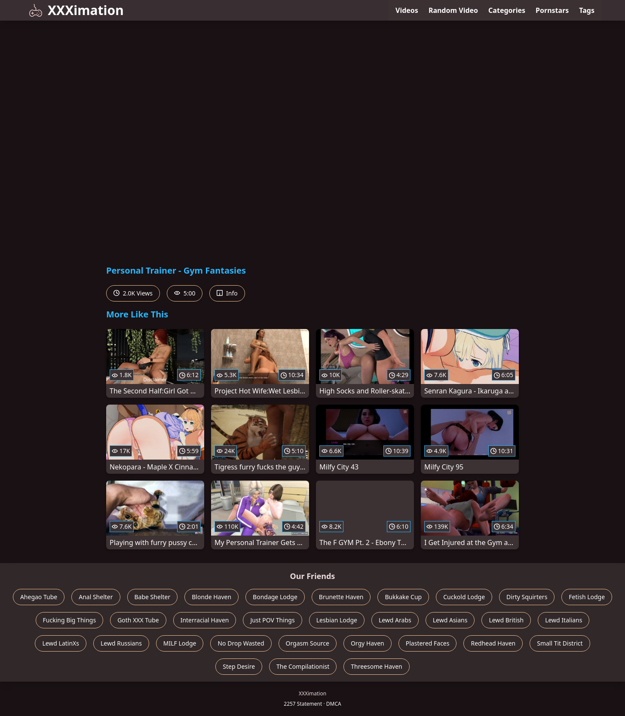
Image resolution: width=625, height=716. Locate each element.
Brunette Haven (341, 597)
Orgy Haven (367, 643)
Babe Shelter (153, 597)
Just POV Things (272, 620)
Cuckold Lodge (464, 597)
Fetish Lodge (587, 597)
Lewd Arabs (395, 620)
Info (227, 293)
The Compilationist (302, 666)
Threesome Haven (376, 666)
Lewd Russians (121, 643)
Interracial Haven (205, 620)
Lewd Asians (450, 620)
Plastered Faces (428, 643)
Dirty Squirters (526, 597)
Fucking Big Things (69, 620)
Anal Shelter (96, 597)
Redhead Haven (493, 643)
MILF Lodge (179, 643)
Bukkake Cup (403, 597)
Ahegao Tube (38, 597)
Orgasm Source (307, 643)
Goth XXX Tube (138, 620)
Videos (406, 10)
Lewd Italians (563, 620)
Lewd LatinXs (60, 643)
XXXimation (76, 10)
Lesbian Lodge (336, 620)
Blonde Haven (211, 597)
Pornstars (552, 10)
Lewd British (506, 620)
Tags (586, 10)
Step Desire (239, 666)
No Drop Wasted (241, 643)
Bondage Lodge (275, 597)
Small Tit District (559, 643)
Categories (506, 10)
